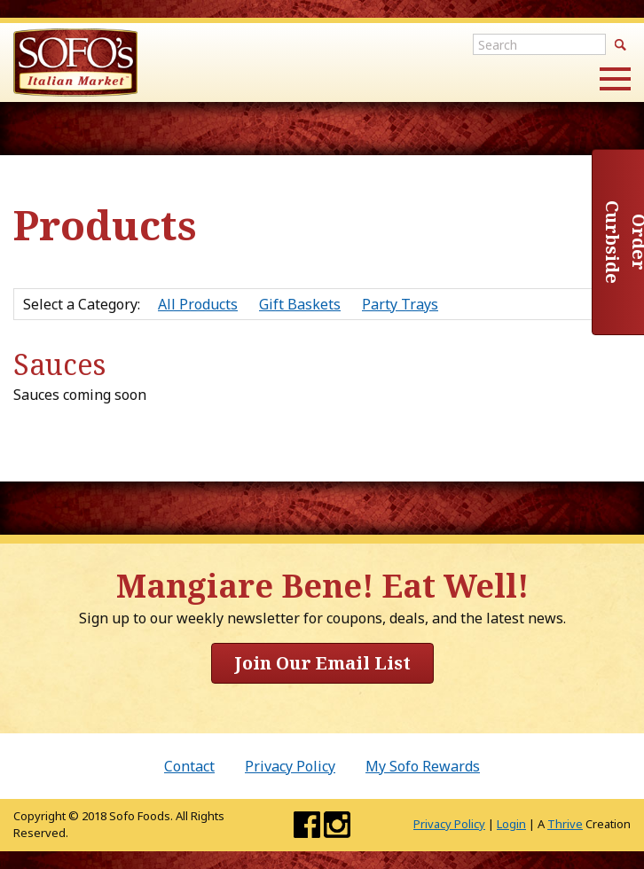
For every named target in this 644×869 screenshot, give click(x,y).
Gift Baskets (300, 304)
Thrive (565, 824)
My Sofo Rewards (422, 766)
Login (511, 824)
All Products (198, 304)
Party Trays (400, 304)
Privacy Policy (290, 766)
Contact (189, 766)
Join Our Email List (322, 663)
